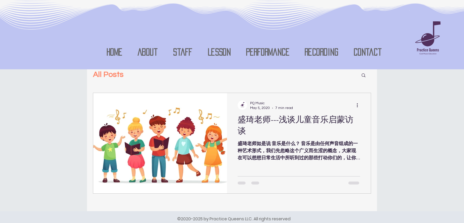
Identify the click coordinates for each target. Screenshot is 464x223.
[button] (363, 76)
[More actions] (359, 105)
